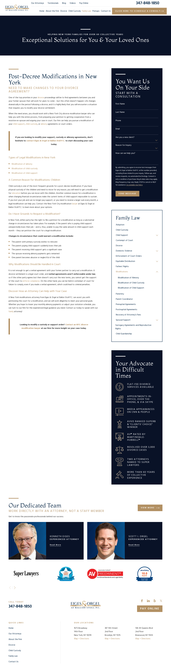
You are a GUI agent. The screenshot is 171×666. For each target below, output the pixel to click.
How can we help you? (125, 153)
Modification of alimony (22, 164)
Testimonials (53, 3)
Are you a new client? (125, 137)
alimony (44, 124)
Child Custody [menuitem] (74, 11)
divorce (41, 97)
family (11, 311)
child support (19, 124)
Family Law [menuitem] (86, 11)
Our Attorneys (37, 3)
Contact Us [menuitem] (106, 11)
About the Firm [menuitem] (52, 11)
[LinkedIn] (148, 600)
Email (118, 129)
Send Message (127, 193)
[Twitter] (161, 600)
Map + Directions (81, 638)
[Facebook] (142, 600)
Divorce (12, 645)
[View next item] (14, 587)
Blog (64, 3)
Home (11, 628)
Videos (73, 3)
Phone (118, 120)
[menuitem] (137, 224)
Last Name (120, 112)
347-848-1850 (147, 3)
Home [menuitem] (41, 11)
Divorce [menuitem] (63, 11)
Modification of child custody (25, 168)
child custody (31, 124)
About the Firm (15, 639)
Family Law (13, 656)
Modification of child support (25, 173)
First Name (120, 104)
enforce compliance (31, 281)
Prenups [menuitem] (96, 11)
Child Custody (15, 650)
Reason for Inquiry (123, 145)
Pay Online (83, 3)
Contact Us (13, 661)
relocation (16, 193)
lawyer (75, 203)
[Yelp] (154, 600)
